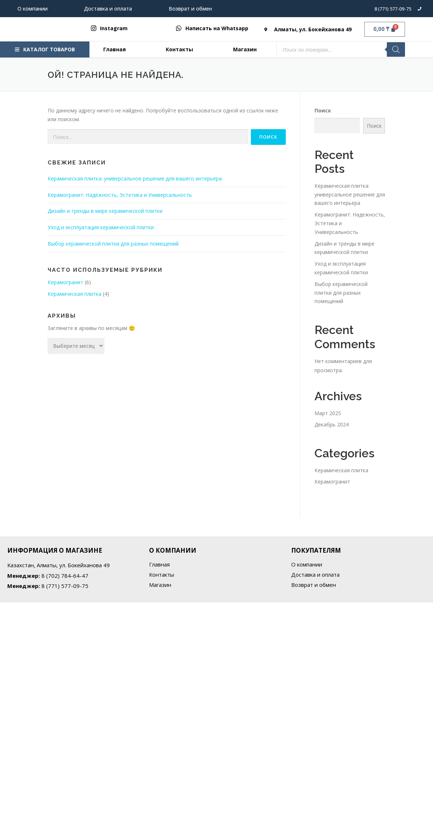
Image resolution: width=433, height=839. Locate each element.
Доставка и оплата (108, 8)
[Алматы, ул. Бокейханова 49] (265, 29)
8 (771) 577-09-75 (392, 8)
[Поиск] (396, 49)
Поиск (322, 110)
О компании (32, 8)
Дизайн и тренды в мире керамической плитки (105, 210)
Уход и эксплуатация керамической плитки (101, 227)
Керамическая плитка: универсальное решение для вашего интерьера (135, 178)
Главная (114, 49)
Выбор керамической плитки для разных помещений (113, 243)
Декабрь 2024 (331, 424)
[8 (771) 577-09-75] (419, 8)
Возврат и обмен (190, 8)
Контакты (179, 49)
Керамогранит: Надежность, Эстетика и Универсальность (120, 194)
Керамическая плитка (74, 293)
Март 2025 (327, 413)
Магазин (245, 49)
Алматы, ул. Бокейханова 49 (313, 29)
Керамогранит (65, 282)
